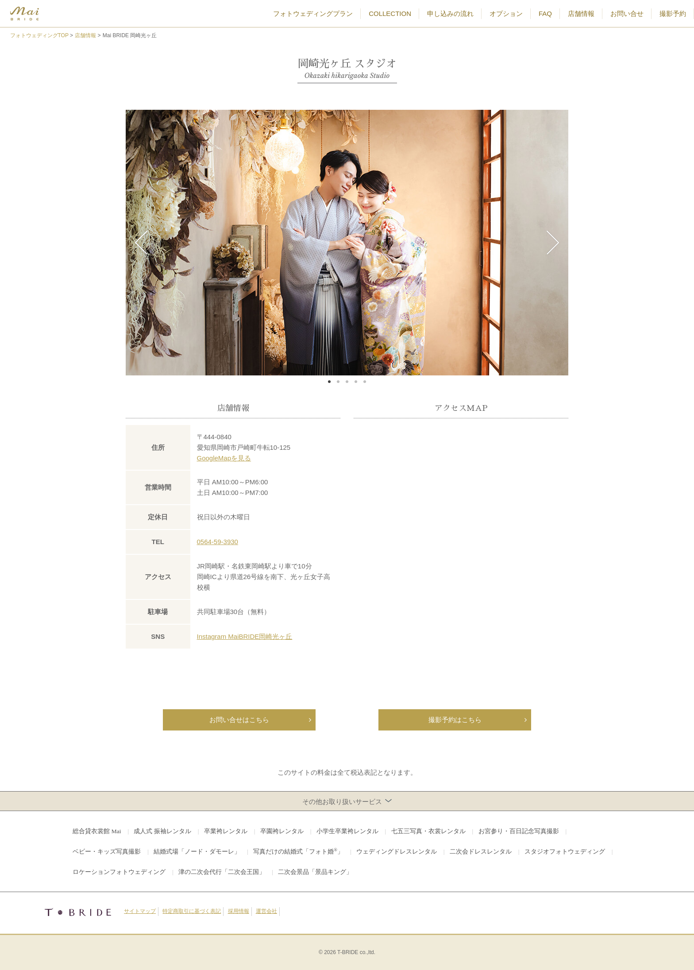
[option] (347, 242)
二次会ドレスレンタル (481, 851)
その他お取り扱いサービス (347, 801)
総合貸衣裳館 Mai (97, 831)
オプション (506, 13)
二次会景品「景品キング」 (315, 872)
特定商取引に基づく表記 (191, 911)
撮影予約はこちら (455, 719)
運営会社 (266, 911)
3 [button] (347, 382)
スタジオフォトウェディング (564, 851)
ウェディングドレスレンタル (396, 851)
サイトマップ (140, 911)
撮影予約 (672, 13)
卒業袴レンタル (225, 831)
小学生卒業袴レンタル (347, 831)
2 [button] (338, 382)
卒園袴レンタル (282, 831)
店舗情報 (581, 13)
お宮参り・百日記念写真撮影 (518, 831)
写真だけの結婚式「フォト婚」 (298, 851)
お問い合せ (627, 13)
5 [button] (364, 382)
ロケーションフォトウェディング (119, 872)
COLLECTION (390, 13)
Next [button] (552, 242)
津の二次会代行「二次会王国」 (221, 872)
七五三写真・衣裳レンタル (428, 831)
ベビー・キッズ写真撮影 (107, 851)
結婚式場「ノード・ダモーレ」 (197, 851)
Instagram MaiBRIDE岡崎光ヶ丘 (245, 636)
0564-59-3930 (217, 541)
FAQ (545, 13)
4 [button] (355, 382)
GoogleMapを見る (224, 458)
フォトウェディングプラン (313, 13)
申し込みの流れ (450, 13)
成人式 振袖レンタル (162, 831)
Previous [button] (141, 242)
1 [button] (329, 382)
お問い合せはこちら (239, 719)
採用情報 (238, 911)
